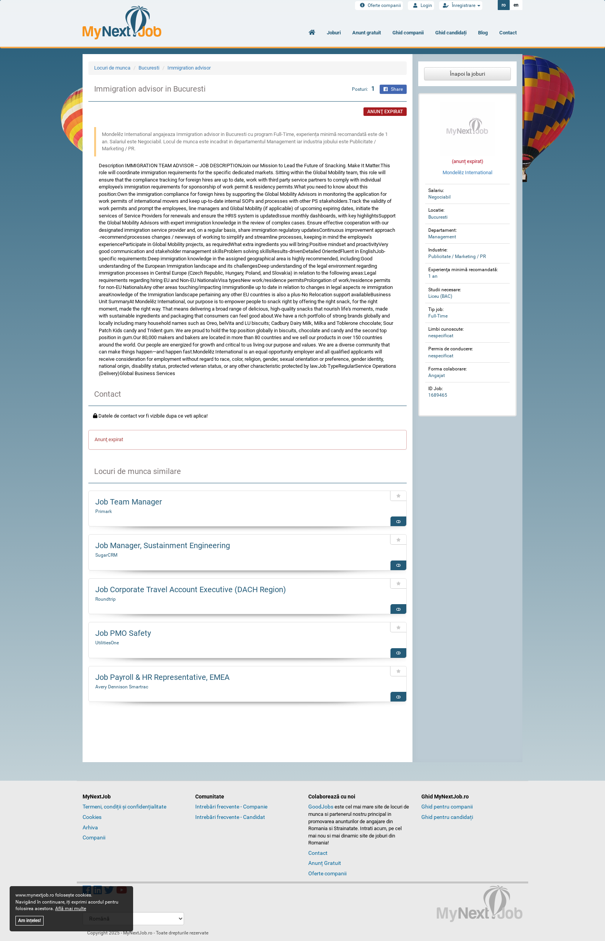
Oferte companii (379, 5)
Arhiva (90, 827)
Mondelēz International (467, 172)
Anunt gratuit (366, 33)
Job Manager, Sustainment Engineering (162, 545)
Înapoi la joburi (467, 74)
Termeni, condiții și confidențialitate (124, 806)
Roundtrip (105, 599)
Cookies (92, 817)
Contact (508, 33)
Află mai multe (70, 908)
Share (393, 89)
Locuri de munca (112, 68)
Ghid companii (408, 33)
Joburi (334, 33)
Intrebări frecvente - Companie (231, 806)
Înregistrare (460, 5)
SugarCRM (106, 555)
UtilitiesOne (107, 642)
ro (504, 5)
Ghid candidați (450, 33)
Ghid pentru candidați (447, 817)
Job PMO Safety (123, 633)
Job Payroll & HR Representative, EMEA (162, 677)
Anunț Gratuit (324, 863)
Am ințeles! (29, 920)
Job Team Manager (128, 501)
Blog (483, 33)
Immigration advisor (189, 68)
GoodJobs (320, 806)
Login (421, 5)
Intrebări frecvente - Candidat (230, 817)
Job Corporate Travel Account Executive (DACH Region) (190, 589)
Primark (103, 511)
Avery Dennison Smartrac (121, 687)
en (516, 5)
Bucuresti (149, 68)
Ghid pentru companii (447, 806)
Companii (94, 837)
